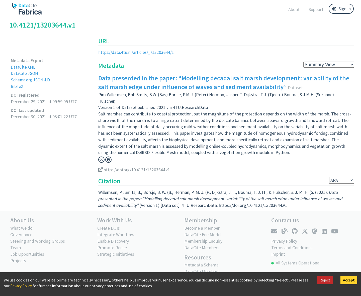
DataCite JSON (25, 73)
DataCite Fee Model (202, 234)
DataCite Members (201, 247)
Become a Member (202, 228)
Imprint (278, 254)
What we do (21, 228)
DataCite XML (23, 67)
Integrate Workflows (116, 234)
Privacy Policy (22, 285)
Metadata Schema (201, 264)
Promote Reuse (112, 247)
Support (316, 9)
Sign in (341, 9)
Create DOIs (108, 228)
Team (15, 247)
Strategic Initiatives (115, 254)
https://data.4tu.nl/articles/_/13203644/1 (136, 52)
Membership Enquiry (203, 241)
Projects (18, 260)
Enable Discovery (113, 241)
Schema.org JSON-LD (31, 80)
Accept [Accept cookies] (349, 279)
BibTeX (17, 86)
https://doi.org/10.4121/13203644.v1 (135, 170)
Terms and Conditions (292, 247)
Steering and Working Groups (37, 241)
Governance (21, 234)
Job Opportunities (27, 254)
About (294, 9)
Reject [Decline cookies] (324, 279)
